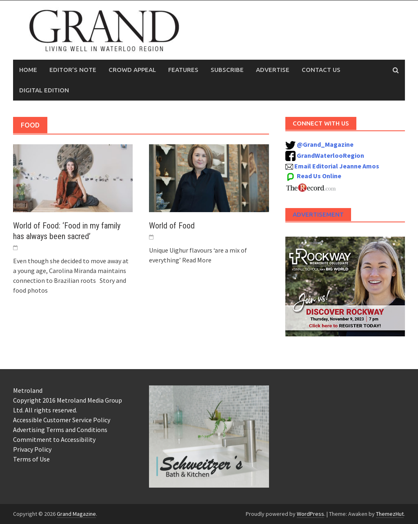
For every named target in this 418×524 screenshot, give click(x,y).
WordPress (310, 513)
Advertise (272, 69)
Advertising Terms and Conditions (60, 429)
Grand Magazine (76, 513)
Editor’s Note (72, 69)
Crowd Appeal (132, 69)
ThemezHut (390, 513)
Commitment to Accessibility (54, 439)
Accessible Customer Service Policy (61, 420)
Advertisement (318, 214)
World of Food (172, 226)
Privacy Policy (32, 449)
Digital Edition (44, 90)
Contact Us (321, 69)
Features (183, 69)
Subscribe (227, 69)
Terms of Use (31, 459)
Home (28, 69)
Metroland (27, 390)
